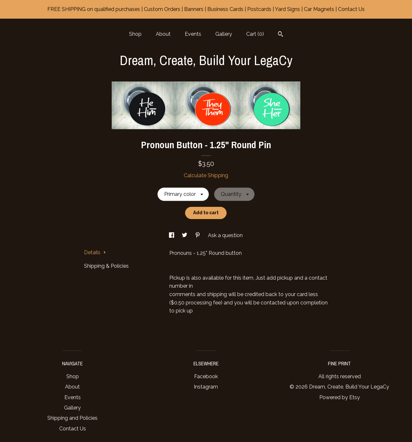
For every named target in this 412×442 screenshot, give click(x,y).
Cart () (255, 34)
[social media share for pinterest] (198, 235)
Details (95, 252)
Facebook (206, 376)
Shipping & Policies (106, 266)
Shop (135, 34)
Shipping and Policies (72, 418)
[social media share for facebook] (172, 235)
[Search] (280, 34)
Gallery (223, 34)
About (163, 34)
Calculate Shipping (206, 175)
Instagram (206, 387)
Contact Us (72, 429)
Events (193, 34)
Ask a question (225, 235)
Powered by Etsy (339, 397)
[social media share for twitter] (185, 235)
